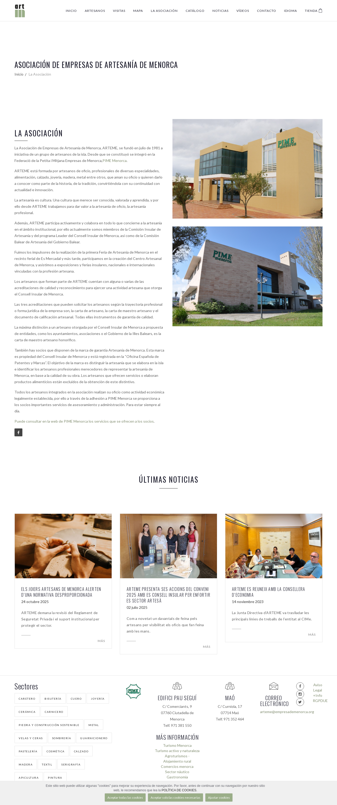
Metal (93, 725)
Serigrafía (71, 764)
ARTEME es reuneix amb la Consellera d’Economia (268, 592)
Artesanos (95, 11)
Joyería (98, 698)
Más (101, 641)
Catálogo (195, 11)
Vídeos (242, 11)
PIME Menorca (114, 160)
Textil (47, 764)
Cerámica (27, 711)
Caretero (27, 698)
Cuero (76, 698)
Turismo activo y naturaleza (177, 750)
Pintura (55, 777)
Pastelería (28, 751)
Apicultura (29, 777)
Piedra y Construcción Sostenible (49, 725)
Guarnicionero (94, 738)
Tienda (314, 10)
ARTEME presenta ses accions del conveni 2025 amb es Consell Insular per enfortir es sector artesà (168, 595)
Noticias (220, 11)
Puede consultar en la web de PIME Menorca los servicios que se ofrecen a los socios (84, 421)
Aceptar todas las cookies (125, 797)
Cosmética (56, 751)
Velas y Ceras (31, 738)
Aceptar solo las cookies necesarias (175, 797)
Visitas (119, 11)
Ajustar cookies (219, 797)
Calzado (81, 751)
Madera (26, 764)
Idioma (290, 11)
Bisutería (53, 698)
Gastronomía (177, 777)
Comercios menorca (177, 766)
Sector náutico (177, 771)
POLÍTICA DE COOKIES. (179, 790)
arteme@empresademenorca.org (273, 711)
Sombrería (61, 738)
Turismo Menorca (177, 745)
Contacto (266, 11)
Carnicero (54, 711)
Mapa (138, 11)
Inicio (71, 11)
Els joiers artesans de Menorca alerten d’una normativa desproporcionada (61, 592)
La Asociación (164, 11)
